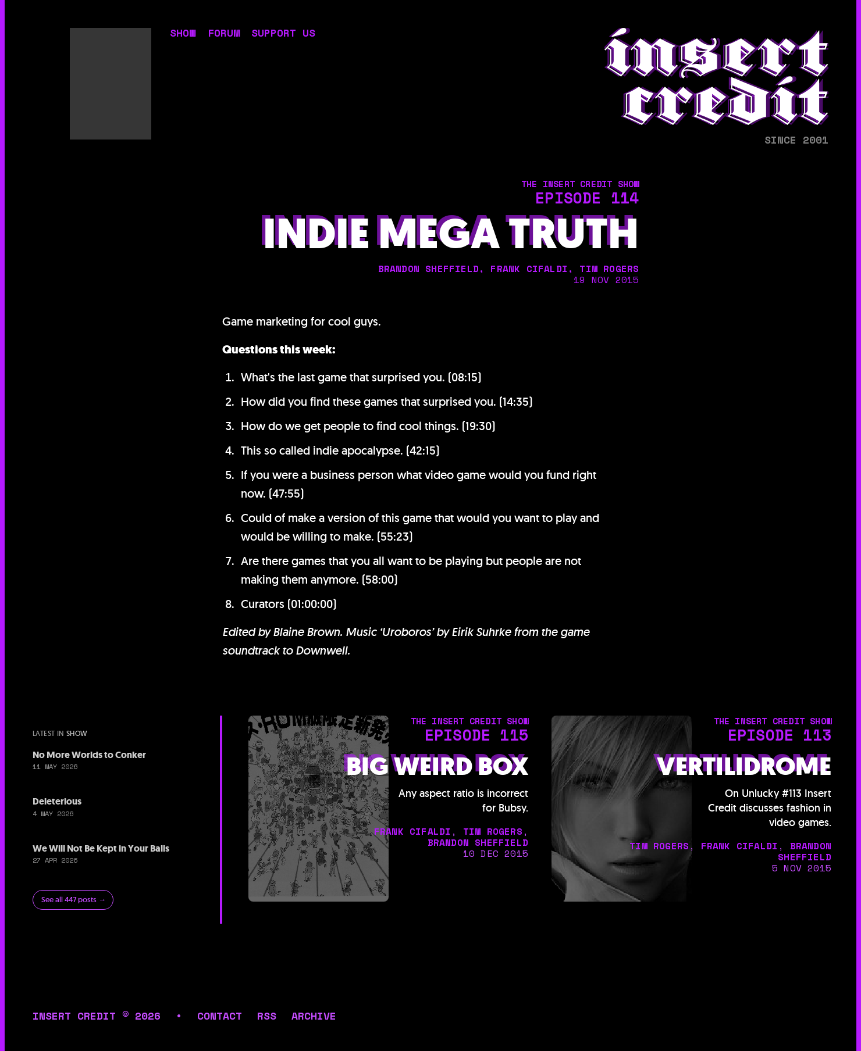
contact (219, 1015)
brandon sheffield (428, 269)
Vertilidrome (744, 767)
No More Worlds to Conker (89, 755)
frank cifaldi (529, 269)
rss (266, 1015)
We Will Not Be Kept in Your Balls (101, 848)
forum (224, 34)
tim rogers (609, 269)
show (182, 34)
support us (283, 34)
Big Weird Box (437, 767)
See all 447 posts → (73, 900)
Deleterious (57, 801)
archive (313, 1015)
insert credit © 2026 (97, 1015)
